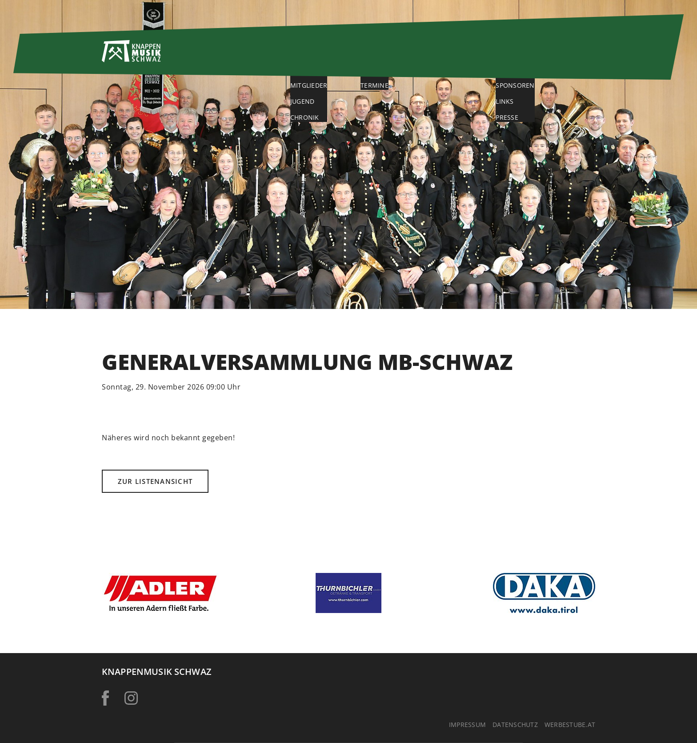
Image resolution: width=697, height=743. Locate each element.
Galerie (464, 56)
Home (263, 56)
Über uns (325, 56)
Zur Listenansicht (155, 481)
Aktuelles (397, 56)
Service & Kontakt (552, 56)
